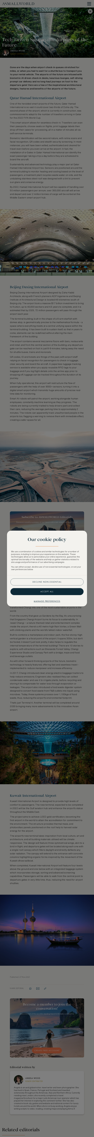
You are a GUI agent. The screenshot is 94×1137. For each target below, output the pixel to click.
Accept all (47, 591)
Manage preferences (47, 601)
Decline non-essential (47, 582)
